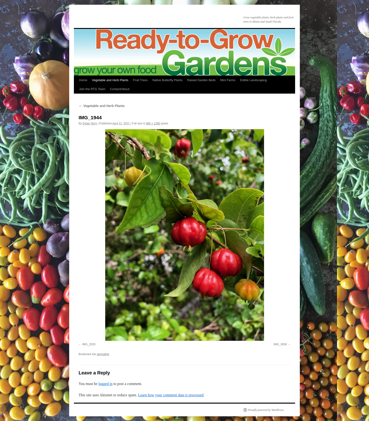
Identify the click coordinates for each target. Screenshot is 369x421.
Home (83, 80)
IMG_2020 (88, 344)
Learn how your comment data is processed (170, 395)
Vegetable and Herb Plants (110, 80)
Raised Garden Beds (201, 80)
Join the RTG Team (92, 89)
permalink (103, 354)
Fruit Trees (140, 80)
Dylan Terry (90, 123)
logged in (105, 384)
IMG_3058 (280, 344)
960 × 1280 (153, 123)
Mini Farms (227, 80)
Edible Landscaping (253, 80)
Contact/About (119, 89)
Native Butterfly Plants (167, 80)
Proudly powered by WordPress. (266, 410)
